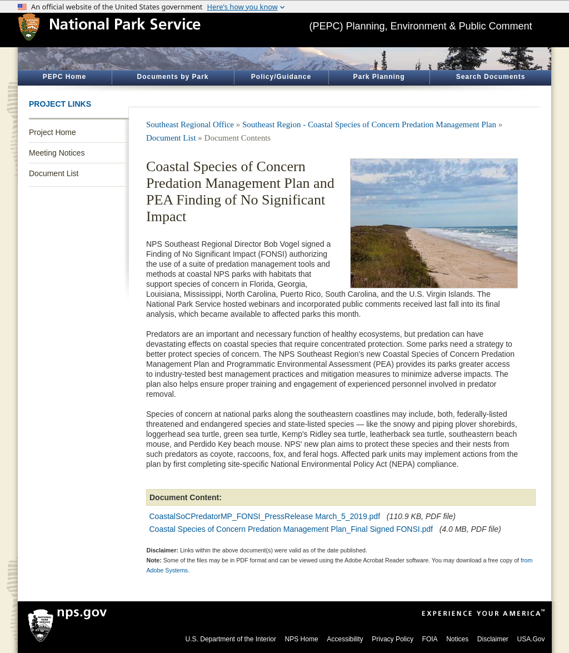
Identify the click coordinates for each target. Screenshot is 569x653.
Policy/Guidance (281, 77)
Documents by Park (172, 77)
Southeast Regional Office (190, 124)
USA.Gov (531, 639)
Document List (53, 173)
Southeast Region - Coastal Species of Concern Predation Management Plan (369, 124)
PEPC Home (64, 77)
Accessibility (345, 639)
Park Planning (379, 77)
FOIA (430, 639)
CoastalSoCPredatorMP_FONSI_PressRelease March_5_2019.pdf (265, 516)
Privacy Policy (392, 639)
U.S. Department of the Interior (231, 639)
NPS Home (301, 639)
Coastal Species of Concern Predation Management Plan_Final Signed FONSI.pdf (291, 529)
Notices (457, 639)
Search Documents (491, 77)
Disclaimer (492, 639)
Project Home (52, 132)
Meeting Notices (56, 152)
